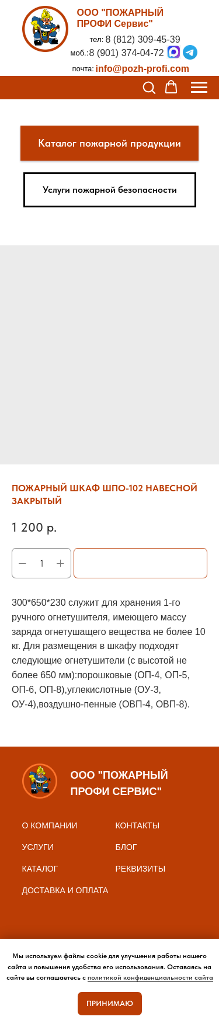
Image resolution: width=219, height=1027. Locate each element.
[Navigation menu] (199, 87)
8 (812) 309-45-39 (143, 39)
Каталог (40, 868)
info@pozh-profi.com (142, 69)
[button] (149, 87)
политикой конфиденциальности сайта (150, 977)
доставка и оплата (65, 890)
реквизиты (141, 868)
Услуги (38, 847)
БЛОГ (126, 847)
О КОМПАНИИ (50, 825)
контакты (138, 825)
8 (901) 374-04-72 (126, 53)
